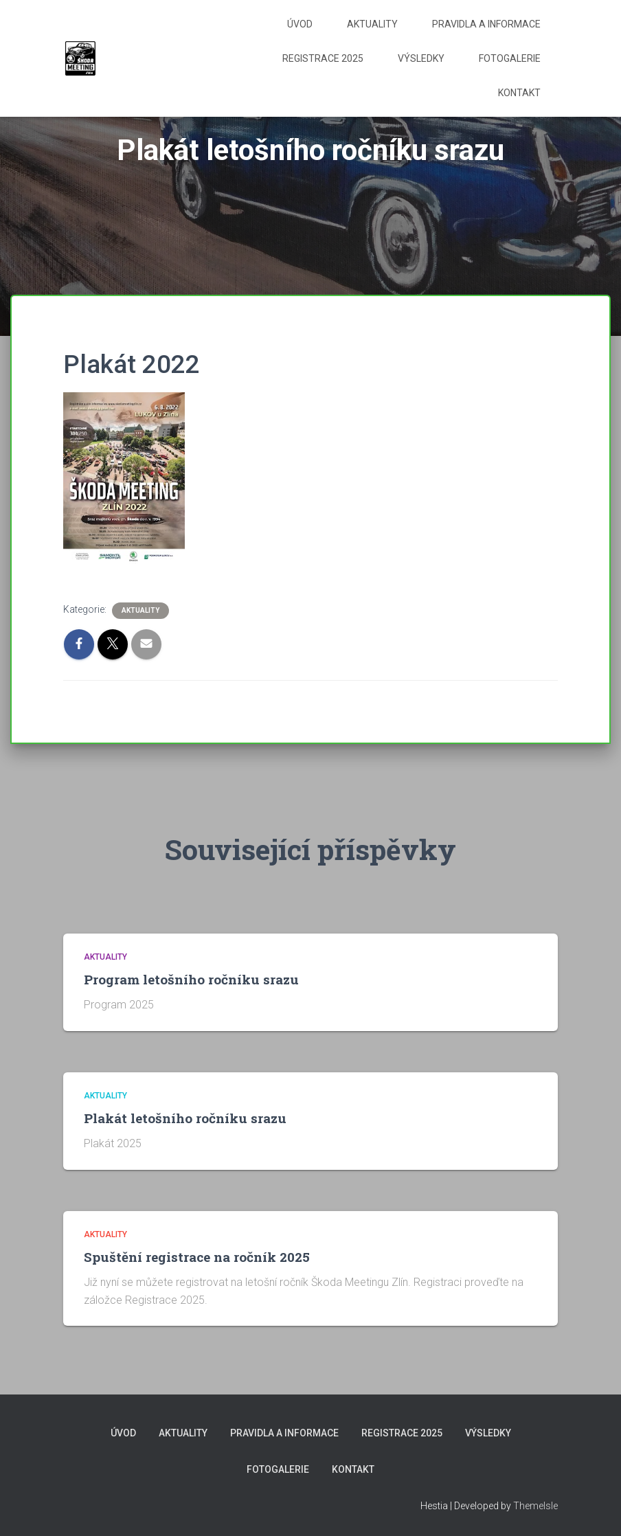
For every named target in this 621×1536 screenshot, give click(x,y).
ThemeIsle (535, 1505)
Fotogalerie (510, 58)
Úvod (300, 24)
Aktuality (372, 24)
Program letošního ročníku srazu (191, 979)
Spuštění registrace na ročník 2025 (197, 1256)
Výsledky (421, 58)
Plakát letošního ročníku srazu (185, 1118)
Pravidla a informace (486, 24)
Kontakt (519, 92)
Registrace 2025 (322, 58)
